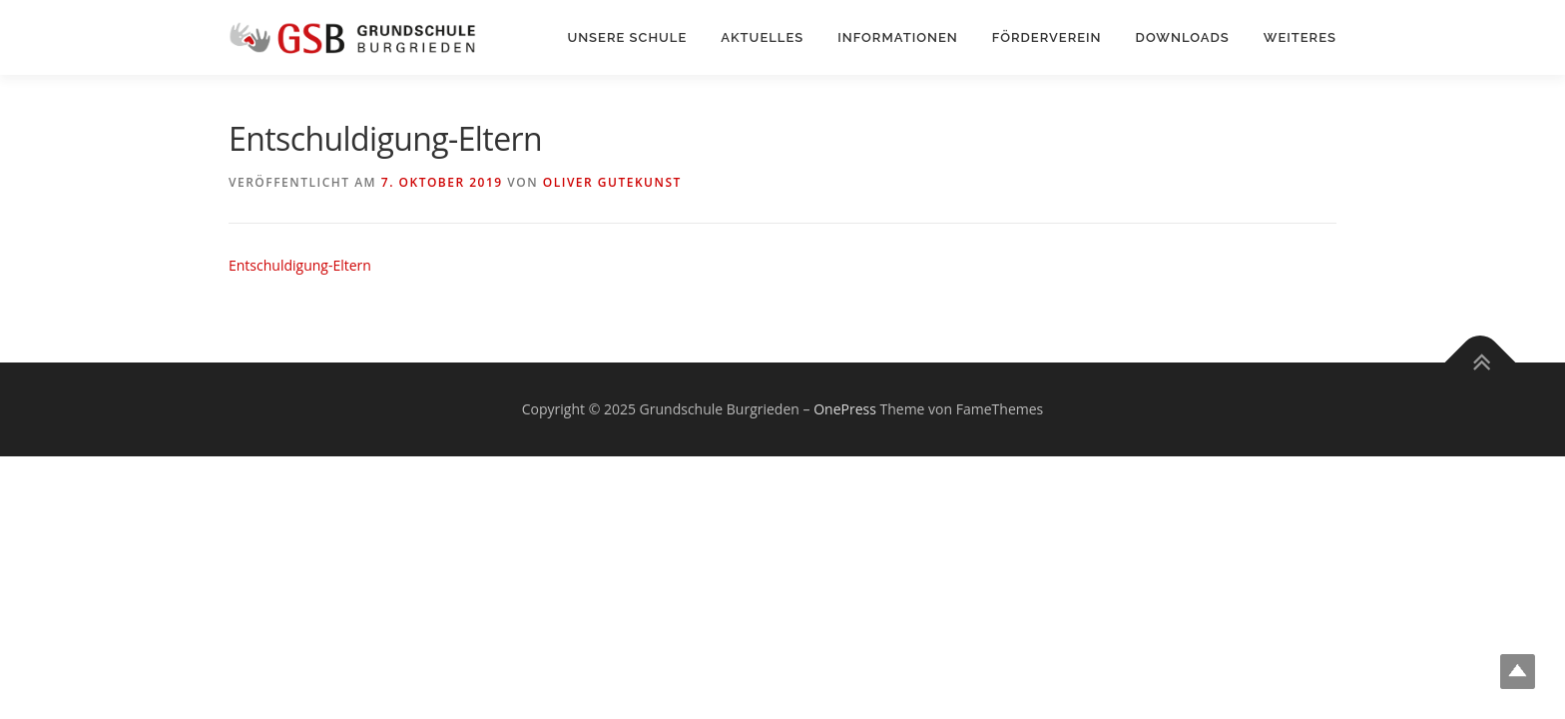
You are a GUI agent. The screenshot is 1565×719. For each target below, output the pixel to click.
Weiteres (1300, 37)
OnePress (844, 408)
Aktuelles (762, 37)
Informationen (897, 37)
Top (1517, 671)
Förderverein (1047, 37)
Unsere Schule (627, 37)
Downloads (1183, 37)
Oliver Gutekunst (612, 182)
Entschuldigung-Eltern (300, 265)
